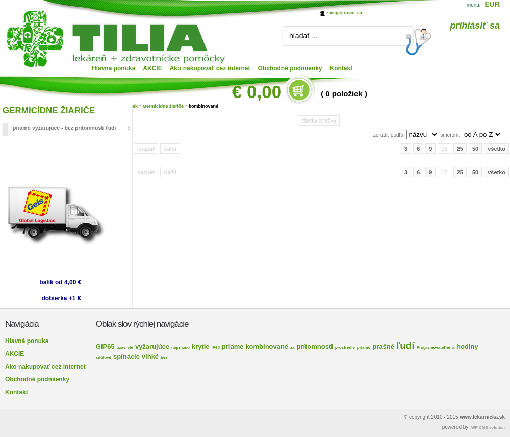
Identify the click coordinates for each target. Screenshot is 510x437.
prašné (383, 346)
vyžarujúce (152, 346)
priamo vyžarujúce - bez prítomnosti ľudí (71, 128)
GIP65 (105, 346)
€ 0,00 (257, 92)
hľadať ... (303, 36)
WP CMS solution (488, 427)
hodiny (467, 346)
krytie (201, 346)
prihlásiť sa (475, 25)
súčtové (103, 357)
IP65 (216, 347)
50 (475, 148)
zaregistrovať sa (344, 12)
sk (135, 106)
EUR (492, 4)
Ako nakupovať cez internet (210, 68)
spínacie (126, 356)
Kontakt (341, 68)
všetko (496, 148)
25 (460, 148)
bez (164, 357)
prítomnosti (314, 346)
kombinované (203, 106)
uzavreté (125, 347)
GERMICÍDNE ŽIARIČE (49, 110)
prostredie (345, 347)
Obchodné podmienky (290, 68)
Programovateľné (433, 347)
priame (233, 346)
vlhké (150, 356)
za (292, 347)
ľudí (405, 345)
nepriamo (180, 347)
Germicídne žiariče (163, 106)
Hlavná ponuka (113, 68)
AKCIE (152, 68)
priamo (364, 347)
